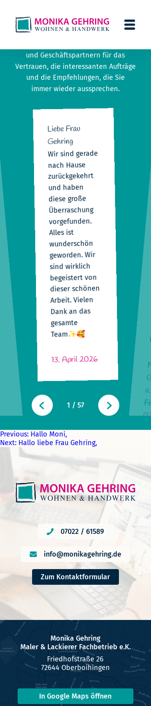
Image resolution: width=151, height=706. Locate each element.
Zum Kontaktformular (75, 474)
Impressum (75, 673)
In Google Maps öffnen (75, 593)
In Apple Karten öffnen (75, 617)
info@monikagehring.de (82, 451)
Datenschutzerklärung (75, 688)
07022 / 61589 (82, 428)
